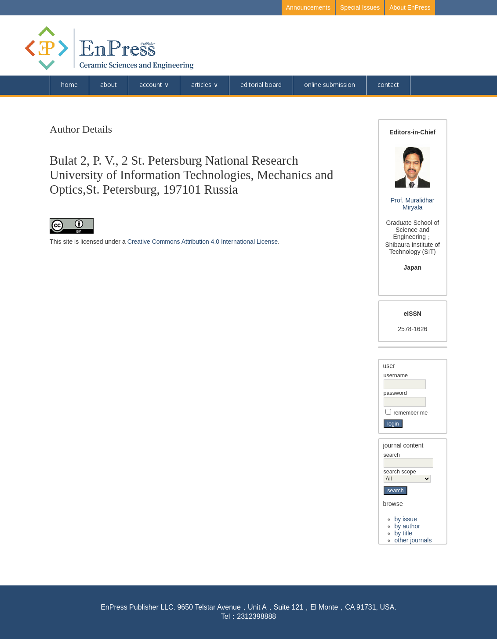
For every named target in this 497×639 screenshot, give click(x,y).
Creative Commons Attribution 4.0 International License (202, 241)
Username (396, 375)
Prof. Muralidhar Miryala (413, 204)
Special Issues (360, 7)
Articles (201, 84)
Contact (388, 84)
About (108, 84)
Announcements (308, 7)
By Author (407, 526)
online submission (329, 84)
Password (395, 393)
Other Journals (413, 540)
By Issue (406, 519)
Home (69, 84)
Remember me (410, 413)
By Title (403, 533)
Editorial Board (261, 84)
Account (150, 84)
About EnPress (409, 7)
